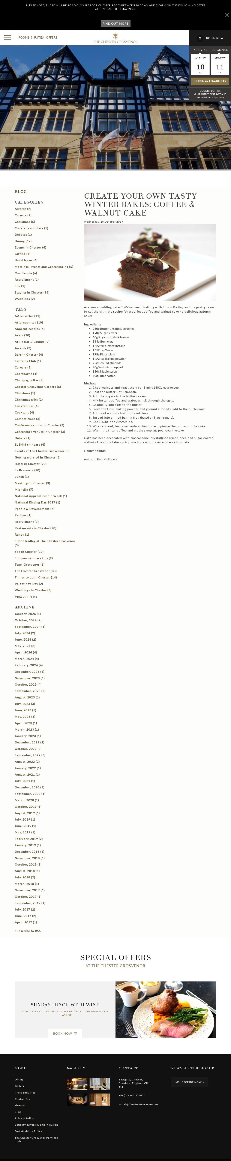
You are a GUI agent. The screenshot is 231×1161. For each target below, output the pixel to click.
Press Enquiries (25, 1092)
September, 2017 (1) (30, 903)
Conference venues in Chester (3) (40, 431)
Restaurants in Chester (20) (35, 528)
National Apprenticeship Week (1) (41, 496)
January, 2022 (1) (28, 768)
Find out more (115, 23)
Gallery (19, 1086)
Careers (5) (23, 367)
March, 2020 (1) (27, 800)
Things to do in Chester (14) (36, 577)
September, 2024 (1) (30, 626)
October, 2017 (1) (28, 896)
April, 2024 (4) (26, 652)
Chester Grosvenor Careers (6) (38, 386)
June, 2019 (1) (25, 826)
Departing (220, 49)
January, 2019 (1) (28, 845)
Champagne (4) (26, 374)
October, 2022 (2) (28, 749)
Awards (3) (23, 348)
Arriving (200, 49)
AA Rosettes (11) (27, 316)
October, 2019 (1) (28, 806)
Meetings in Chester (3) (32, 483)
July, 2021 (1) (25, 781)
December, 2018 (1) (29, 851)
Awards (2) (23, 209)
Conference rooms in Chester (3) (39, 425)
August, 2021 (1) (27, 774)
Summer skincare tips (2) (34, 558)
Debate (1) (22, 438)
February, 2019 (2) (29, 838)
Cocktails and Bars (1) (31, 228)
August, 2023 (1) (27, 697)
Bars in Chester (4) (29, 354)
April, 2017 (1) (26, 922)
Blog (21, 192)
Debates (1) (23, 234)
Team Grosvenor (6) (30, 564)
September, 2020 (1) (30, 793)
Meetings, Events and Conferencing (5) (44, 266)
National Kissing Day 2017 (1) (37, 502)
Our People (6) (26, 273)
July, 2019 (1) (25, 819)
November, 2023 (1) (30, 678)
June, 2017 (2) (25, 916)
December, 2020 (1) (29, 787)
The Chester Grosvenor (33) (36, 571)
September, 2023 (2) (30, 691)
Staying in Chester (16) (32, 292)
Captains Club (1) (28, 361)
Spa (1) (20, 286)
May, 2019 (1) (25, 832)
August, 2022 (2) (27, 761)
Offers (51, 37)
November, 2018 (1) (30, 858)
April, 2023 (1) (26, 723)
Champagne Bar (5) (29, 380)
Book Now (65, 1033)
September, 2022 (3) (30, 755)
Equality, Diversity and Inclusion (36, 1124)
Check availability (210, 81)
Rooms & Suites (31, 37)
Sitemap (20, 1105)
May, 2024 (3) (25, 646)
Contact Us (22, 1099)
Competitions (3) (27, 419)
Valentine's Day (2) (29, 584)
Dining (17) (23, 241)
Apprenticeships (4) (30, 329)
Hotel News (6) (26, 260)
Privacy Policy (24, 1118)
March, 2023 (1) (27, 729)
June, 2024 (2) (25, 639)
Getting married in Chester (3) (38, 457)
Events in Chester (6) (30, 247)
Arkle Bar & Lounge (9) (32, 341)
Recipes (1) (23, 515)
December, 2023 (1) (29, 671)
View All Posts (26, 596)
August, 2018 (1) (27, 871)
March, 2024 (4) (27, 659)
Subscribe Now (189, 1082)
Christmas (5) (25, 221)
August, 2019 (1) (27, 813)
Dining (19, 1079)
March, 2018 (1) (27, 883)
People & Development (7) (34, 509)
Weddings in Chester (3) (33, 590)
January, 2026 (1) (28, 614)
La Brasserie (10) (27, 470)
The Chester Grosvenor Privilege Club (36, 1139)
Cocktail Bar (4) (27, 406)
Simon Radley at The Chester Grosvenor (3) (45, 543)
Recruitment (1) (27, 279)
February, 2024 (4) (29, 665)
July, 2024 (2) (25, 633)
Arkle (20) (22, 335)
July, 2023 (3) (25, 704)
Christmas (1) (25, 393)
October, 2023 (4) (28, 684)
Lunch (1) (22, 476)
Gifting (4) (22, 254)
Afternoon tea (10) (29, 322)
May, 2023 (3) (25, 716)
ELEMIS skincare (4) (30, 444)
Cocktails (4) (24, 412)
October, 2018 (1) (28, 864)
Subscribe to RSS (28, 931)
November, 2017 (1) (30, 890)
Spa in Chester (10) (29, 551)
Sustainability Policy (28, 1131)
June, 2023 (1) (25, 710)
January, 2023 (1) (28, 736)
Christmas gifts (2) (29, 399)
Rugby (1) (22, 534)
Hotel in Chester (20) (31, 464)
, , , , (134, 1083)
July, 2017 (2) (25, 909)
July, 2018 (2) (25, 877)
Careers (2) (23, 215)
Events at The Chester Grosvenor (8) (42, 451)
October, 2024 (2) (28, 620)
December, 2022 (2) (29, 742)
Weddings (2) (25, 299)
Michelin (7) (24, 489)
